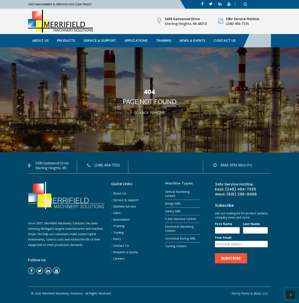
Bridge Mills (173, 203)
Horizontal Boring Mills (180, 238)
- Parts (116, 239)
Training (163, 40)
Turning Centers (175, 246)
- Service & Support (125, 200)
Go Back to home (149, 112)
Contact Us (225, 40)
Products (66, 40)
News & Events (192, 40)
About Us (40, 40)
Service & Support (99, 40)
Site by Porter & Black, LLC (250, 293)
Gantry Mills (173, 211)
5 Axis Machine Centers (180, 219)
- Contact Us (120, 245)
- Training (118, 226)
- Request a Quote (124, 252)
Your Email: (223, 237)
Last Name (251, 224)
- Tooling (117, 232)
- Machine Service (123, 206)
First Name (223, 224)
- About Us (118, 193)
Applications (136, 40)
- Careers (118, 258)
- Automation (120, 219)
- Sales (116, 213)
